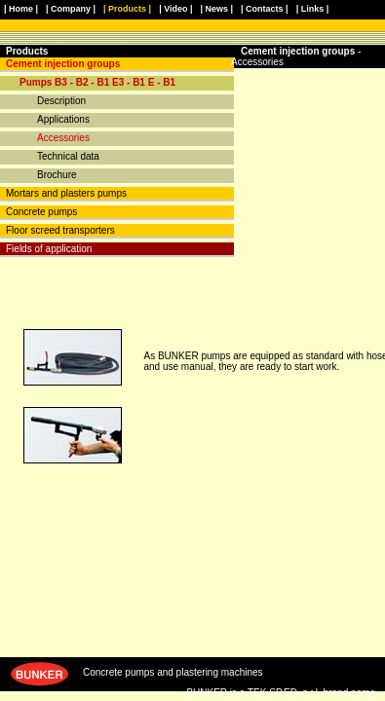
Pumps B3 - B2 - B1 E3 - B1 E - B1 (97, 82)
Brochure (57, 174)
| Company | (71, 9)
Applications (63, 119)
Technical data (68, 156)
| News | (217, 9)
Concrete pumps (41, 211)
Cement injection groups (63, 63)
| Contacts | (265, 9)
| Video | (175, 9)
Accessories (63, 137)
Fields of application (49, 248)
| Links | (312, 9)
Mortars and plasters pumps (66, 193)
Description (61, 100)
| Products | (127, 9)
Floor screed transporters (60, 230)
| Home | (21, 9)
